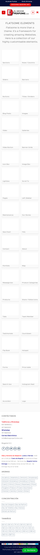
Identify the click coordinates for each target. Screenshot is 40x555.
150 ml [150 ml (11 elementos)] (11, 531)
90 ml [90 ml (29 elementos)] (29, 524)
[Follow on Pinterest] (19, 448)
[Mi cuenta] (33, 12)
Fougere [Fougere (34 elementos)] (5, 488)
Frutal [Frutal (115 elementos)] (19, 488)
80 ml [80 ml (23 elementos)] (23, 524)
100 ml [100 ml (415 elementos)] (4, 528)
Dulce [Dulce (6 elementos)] (18, 484)
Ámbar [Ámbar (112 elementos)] (26, 491)
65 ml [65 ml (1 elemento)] (10, 524)
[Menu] (3, 12)
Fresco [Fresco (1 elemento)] (12, 488)
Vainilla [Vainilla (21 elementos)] (13, 491)
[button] (30, 550)
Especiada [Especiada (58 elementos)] (26, 484)
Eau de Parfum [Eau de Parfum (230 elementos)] (21, 504)
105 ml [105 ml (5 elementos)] (11, 528)
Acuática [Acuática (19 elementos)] (5, 477)
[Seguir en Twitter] (11, 448)
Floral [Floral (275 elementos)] (34, 484)
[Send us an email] (15, 448)
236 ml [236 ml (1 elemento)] (32, 531)
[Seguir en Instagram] (7, 448)
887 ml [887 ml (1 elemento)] (11, 535)
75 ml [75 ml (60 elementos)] (17, 524)
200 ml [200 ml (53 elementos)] (25, 531)
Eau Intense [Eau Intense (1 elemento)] (19, 508)
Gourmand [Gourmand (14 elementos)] (27, 488)
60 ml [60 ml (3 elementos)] (4, 524)
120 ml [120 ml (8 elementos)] (31, 528)
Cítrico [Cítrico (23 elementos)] (11, 484)
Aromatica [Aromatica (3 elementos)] (13, 481)
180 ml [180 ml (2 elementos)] (18, 531)
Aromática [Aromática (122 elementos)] (23, 481)
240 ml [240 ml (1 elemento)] (4, 535)
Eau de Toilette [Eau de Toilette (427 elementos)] (7, 508)
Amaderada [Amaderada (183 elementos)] (33, 477)
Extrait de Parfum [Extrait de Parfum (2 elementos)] (8, 511)
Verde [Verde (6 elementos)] (20, 491)
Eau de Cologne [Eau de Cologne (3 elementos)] (7, 504)
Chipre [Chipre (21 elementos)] (31, 481)
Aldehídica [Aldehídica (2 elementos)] (14, 477)
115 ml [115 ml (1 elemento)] (24, 528)
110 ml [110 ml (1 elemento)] (18, 528)
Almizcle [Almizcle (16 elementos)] (24, 477)
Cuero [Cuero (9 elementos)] (4, 484)
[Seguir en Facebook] (3, 448)
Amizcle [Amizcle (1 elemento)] (5, 481)
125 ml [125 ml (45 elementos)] (4, 531)
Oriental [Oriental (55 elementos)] (5, 491)
